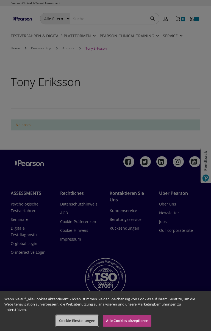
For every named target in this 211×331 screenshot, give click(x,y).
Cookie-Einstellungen (77, 320)
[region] (105, 311)
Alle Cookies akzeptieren (127, 320)
